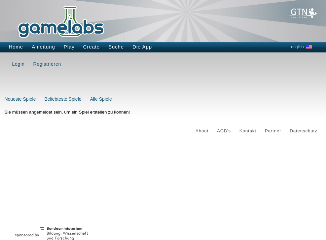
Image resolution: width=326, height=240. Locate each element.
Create (91, 47)
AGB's (224, 130)
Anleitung (43, 47)
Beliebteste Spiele (62, 99)
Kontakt (247, 130)
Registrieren (47, 64)
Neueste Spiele (20, 99)
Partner (273, 130)
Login (18, 64)
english (297, 47)
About (202, 130)
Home (16, 47)
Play (69, 47)
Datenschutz (303, 130)
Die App (142, 47)
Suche (116, 47)
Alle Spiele (101, 99)
